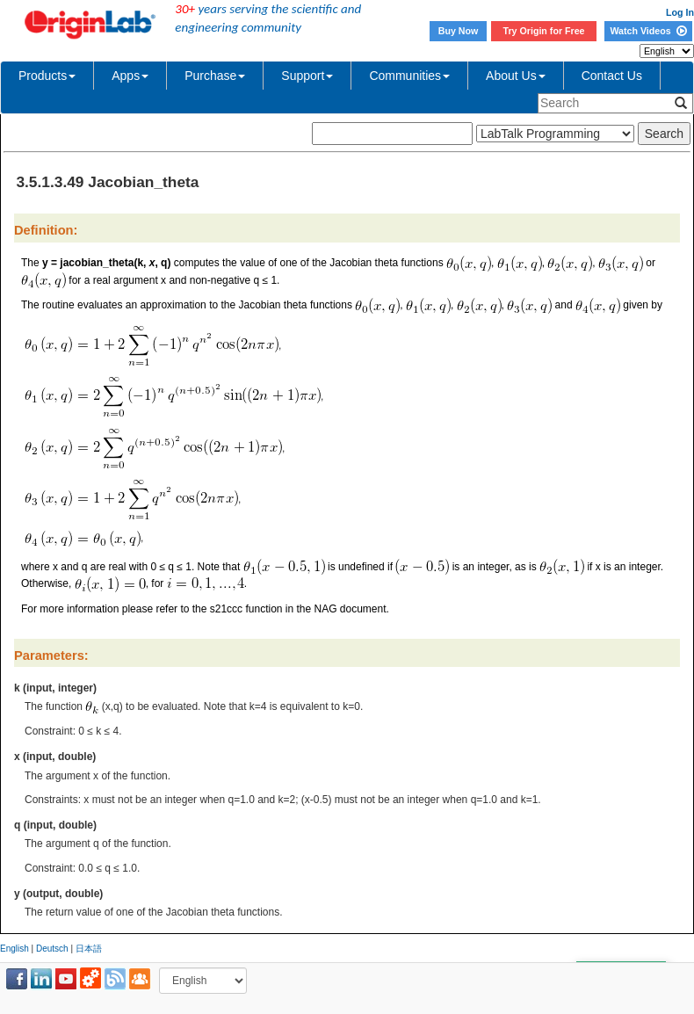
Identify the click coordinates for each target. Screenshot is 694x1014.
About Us (516, 76)
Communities (409, 76)
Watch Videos (648, 30)
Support (307, 76)
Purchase (214, 76)
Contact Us (612, 76)
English (14, 948)
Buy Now (458, 30)
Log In (680, 12)
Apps (130, 76)
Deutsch (52, 948)
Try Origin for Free (544, 30)
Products (47, 76)
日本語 (89, 948)
